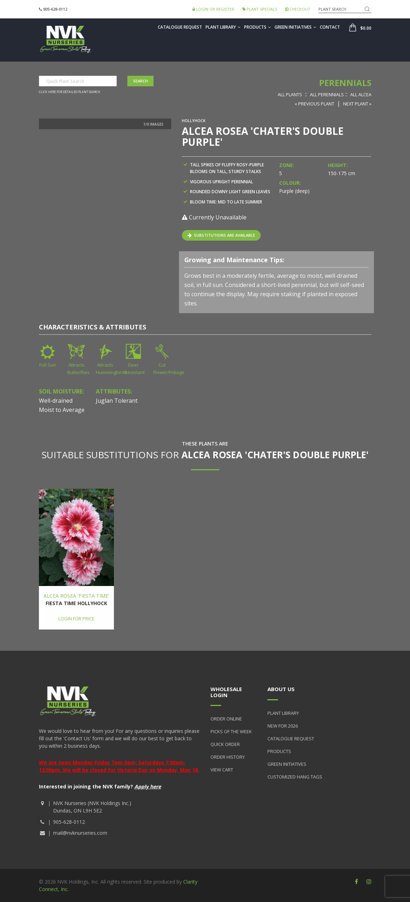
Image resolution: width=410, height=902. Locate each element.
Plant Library (223, 27)
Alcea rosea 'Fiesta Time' (76, 595)
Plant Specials (259, 9)
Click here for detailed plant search (69, 92)
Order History (227, 757)
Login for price (76, 618)
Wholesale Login (226, 692)
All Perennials (327, 94)
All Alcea (360, 94)
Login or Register (213, 9)
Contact (330, 27)
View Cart (221, 769)
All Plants (290, 94)
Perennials (345, 82)
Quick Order (225, 744)
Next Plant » (357, 103)
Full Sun (47, 365)
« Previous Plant (314, 103)
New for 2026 (282, 726)
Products (257, 27)
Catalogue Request (180, 27)
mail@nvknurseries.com (80, 832)
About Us (281, 689)
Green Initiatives (295, 27)
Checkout (297, 9)
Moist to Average (62, 410)
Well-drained (56, 400)
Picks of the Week (231, 731)
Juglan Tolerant (117, 400)
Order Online (226, 719)
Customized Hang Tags (294, 777)
